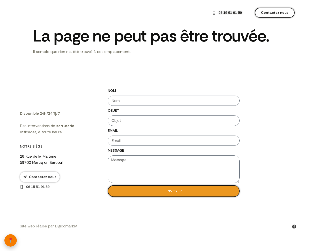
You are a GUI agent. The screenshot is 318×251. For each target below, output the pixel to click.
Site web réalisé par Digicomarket (49, 234)
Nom (112, 90)
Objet (113, 111)
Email (113, 131)
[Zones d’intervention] (10, 240)
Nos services (127, 12)
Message (116, 151)
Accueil (104, 12)
